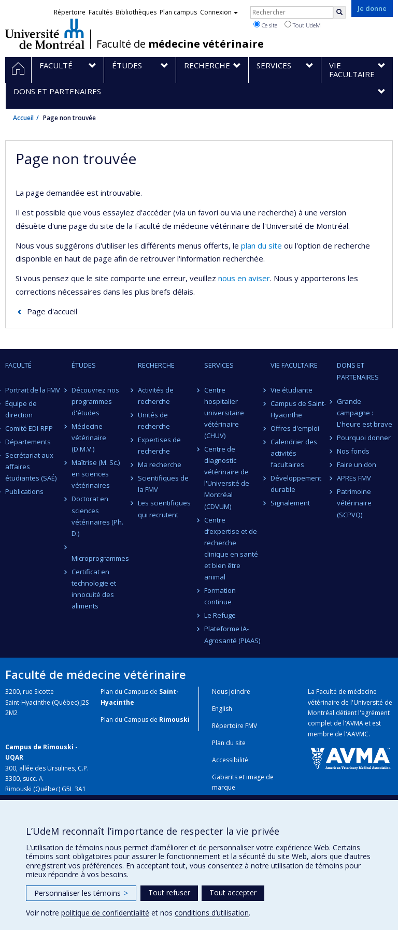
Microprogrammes (99, 558)
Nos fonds (353, 451)
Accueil (23, 117)
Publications (24, 491)
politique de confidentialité (105, 913)
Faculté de (180, 44)
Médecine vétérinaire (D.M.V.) (89, 438)
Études (84, 365)
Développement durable (296, 483)
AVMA (354, 723)
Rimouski (174, 719)
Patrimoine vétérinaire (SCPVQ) (354, 503)
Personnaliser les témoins (81, 893)
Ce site (265, 25)
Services (219, 365)
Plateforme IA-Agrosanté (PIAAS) (232, 634)
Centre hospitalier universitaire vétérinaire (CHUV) (224, 412)
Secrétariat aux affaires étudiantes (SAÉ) (30, 467)
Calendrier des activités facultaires (294, 453)
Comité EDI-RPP (29, 428)
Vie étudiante (291, 390)
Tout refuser (169, 892)
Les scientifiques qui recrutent (164, 508)
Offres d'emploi (295, 428)
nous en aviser (244, 278)
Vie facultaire (294, 365)
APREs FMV (354, 478)
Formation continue (220, 596)
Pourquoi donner (364, 437)
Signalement (290, 502)
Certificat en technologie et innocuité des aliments (94, 589)
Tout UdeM (303, 25)
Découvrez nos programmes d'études (95, 401)
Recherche (156, 365)
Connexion (219, 12)
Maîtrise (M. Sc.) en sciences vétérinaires (96, 474)
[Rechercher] (339, 12)
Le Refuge (220, 615)
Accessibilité (230, 759)
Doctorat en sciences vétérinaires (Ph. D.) (97, 515)
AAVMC (357, 734)
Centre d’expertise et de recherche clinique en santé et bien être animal (231, 548)
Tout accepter (233, 892)
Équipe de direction (21, 409)
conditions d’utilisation (212, 913)
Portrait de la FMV (32, 390)
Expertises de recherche (159, 445)
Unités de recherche (154, 420)
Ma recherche (159, 464)
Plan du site (229, 742)
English (222, 708)
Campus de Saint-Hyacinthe (298, 409)
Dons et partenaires (358, 370)
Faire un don (356, 464)
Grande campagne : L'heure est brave (364, 413)
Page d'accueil (52, 311)
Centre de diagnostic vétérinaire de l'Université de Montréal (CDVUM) (226, 477)
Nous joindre (231, 691)
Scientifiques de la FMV (163, 483)
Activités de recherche (156, 395)
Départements (28, 441)
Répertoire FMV (234, 725)
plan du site (261, 245)
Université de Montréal (44, 33)
